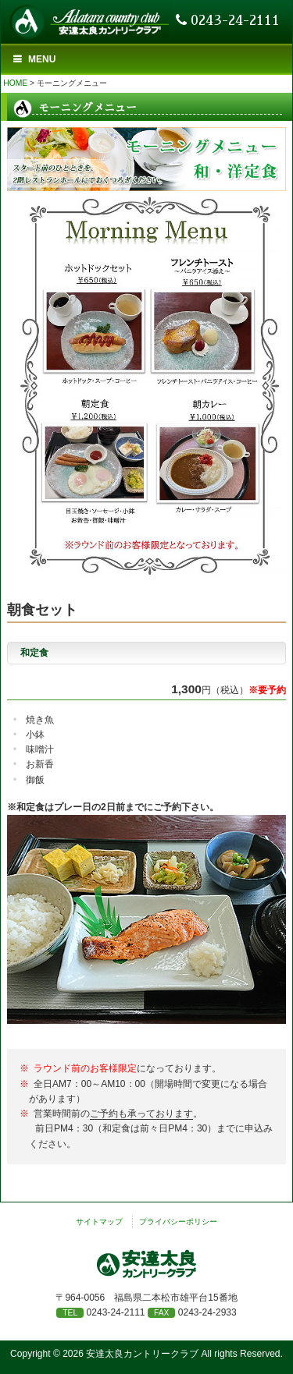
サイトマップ (99, 1221)
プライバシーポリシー (178, 1221)
